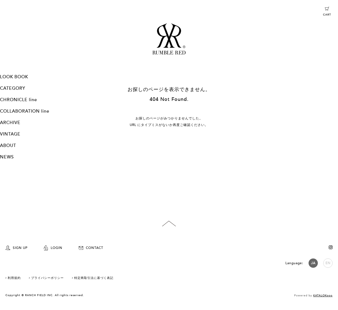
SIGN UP (16, 248)
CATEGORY (12, 88)
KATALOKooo (323, 295)
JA (313, 263)
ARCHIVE (10, 122)
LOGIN (53, 247)
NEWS (7, 157)
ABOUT (8, 145)
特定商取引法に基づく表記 (93, 278)
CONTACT (91, 248)
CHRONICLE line (18, 100)
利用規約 (14, 278)
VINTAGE (10, 134)
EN (328, 263)
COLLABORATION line (24, 111)
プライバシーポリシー (47, 278)
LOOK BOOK (14, 77)
